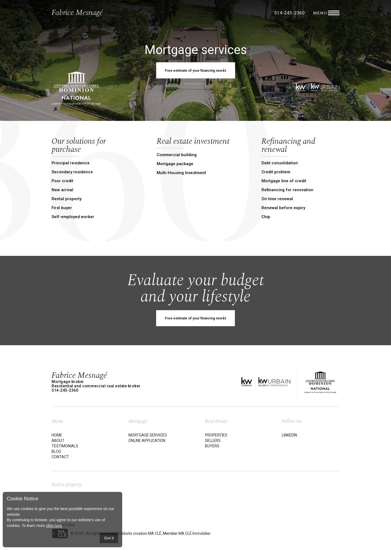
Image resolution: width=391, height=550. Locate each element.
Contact (60, 457)
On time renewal (277, 198)
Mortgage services (147, 435)
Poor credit (62, 180)
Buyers (212, 446)
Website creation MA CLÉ (139, 533)
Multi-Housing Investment (181, 172)
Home (57, 435)
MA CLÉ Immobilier (194, 533)
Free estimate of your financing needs (195, 318)
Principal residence (71, 163)
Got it (109, 538)
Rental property (66, 198)
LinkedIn (289, 435)
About (58, 440)
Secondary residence (72, 171)
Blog (56, 451)
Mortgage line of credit (283, 180)
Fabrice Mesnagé (77, 12)
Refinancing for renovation (287, 189)
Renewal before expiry (283, 207)
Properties (216, 435)
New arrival (62, 189)
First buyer (62, 207)
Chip (265, 216)
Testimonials (65, 446)
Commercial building (177, 154)
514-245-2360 (289, 12)
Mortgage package (175, 163)
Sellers (212, 440)
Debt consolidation (279, 163)
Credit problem (275, 171)
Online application (146, 440)
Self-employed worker (73, 216)
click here (54, 525)
